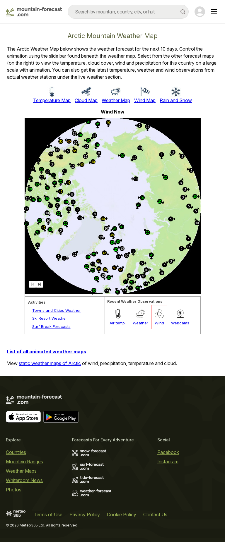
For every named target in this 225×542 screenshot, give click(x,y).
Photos (13, 490)
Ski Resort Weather (49, 318)
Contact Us (155, 514)
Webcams (180, 323)
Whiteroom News (24, 480)
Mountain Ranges (24, 461)
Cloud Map (86, 100)
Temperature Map (52, 100)
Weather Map (116, 100)
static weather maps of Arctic (50, 363)
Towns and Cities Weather (56, 310)
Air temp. (118, 323)
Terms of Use (48, 514)
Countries (16, 452)
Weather (140, 323)
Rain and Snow (176, 100)
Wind (159, 323)
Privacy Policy (84, 514)
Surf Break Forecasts (51, 326)
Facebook (168, 452)
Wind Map (145, 100)
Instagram (167, 461)
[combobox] (128, 12)
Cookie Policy (121, 514)
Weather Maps (21, 471)
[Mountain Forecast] (34, 11)
